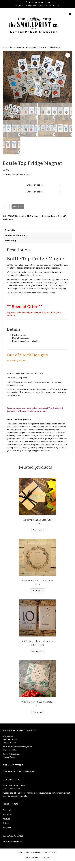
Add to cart (17, 206)
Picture (6, 184)
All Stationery (31, 47)
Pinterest (7, 827)
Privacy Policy (9, 757)
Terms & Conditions (11, 754)
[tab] (37, 230)
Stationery (19, 47)
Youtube (6, 818)
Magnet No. (8, 191)
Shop (11, 47)
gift (65, 216)
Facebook (7, 810)
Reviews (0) (10, 240)
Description (10, 230)
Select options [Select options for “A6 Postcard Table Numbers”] (37, 651)
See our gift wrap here (17, 377)
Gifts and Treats (49, 216)
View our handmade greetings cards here (25, 373)
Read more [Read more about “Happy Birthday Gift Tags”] (37, 530)
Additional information (16, 235)
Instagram (7, 814)
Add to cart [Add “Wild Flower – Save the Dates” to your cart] (37, 712)
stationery (8, 219)
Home (5, 47)
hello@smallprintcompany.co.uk (17, 746)
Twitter (6, 823)
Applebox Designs (43, 857)
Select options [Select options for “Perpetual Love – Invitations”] (37, 591)
